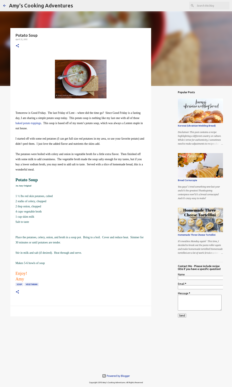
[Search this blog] (212, 5)
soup (19, 284)
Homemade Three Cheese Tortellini (197, 235)
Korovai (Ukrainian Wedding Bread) (197, 125)
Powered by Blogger (116, 375)
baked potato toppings (28, 123)
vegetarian (31, 284)
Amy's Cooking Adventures (41, 5)
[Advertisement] (80, 343)
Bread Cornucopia (187, 180)
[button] (17, 46)
